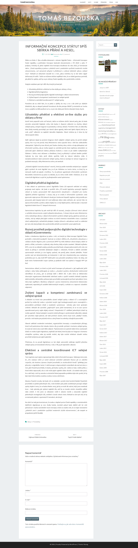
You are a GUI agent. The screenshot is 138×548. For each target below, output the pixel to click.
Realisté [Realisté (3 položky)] (107, 145)
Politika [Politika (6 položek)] (112, 138)
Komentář (29, 461)
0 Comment (66, 54)
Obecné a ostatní (105, 179)
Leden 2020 (103, 259)
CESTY (89, 2)
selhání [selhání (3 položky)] (100, 147)
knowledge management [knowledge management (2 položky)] (110, 122)
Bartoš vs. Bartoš (105, 91)
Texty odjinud (104, 199)
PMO (101, 183)
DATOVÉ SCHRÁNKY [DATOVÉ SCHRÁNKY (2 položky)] (102, 116)
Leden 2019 (103, 270)
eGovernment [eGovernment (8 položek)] (103, 119)
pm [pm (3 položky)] (99, 138)
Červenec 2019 (104, 266)
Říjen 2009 (103, 360)
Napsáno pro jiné (105, 175)
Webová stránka (30, 509)
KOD (117, 2)
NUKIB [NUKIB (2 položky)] (109, 133)
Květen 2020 (103, 255)
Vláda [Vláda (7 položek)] (100, 150)
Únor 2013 (103, 344)
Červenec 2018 (104, 294)
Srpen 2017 (103, 325)
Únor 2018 (103, 309)
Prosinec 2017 (104, 317)
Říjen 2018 (103, 282)
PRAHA (111, 2)
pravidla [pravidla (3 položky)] (100, 142)
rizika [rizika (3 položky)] (110, 145)
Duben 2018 (103, 301)
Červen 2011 (103, 352)
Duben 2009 (103, 368)
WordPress (73, 544)
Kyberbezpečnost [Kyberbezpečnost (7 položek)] (108, 125)
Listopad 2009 (104, 356)
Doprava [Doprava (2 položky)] (107, 116)
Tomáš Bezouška (27, 2)
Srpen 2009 (103, 364)
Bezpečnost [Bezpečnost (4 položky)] (105, 114)
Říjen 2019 (103, 262)
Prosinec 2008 (104, 372)
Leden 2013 (103, 348)
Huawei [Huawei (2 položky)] (111, 119)
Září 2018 (102, 286)
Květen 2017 (103, 333)
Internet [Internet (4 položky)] (100, 122)
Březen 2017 (103, 340)
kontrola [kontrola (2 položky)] (100, 125)
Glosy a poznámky (33, 422)
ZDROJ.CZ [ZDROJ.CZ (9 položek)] (107, 150)
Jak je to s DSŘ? (104, 88)
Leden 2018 (103, 313)
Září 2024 (102, 220)
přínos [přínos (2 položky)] (104, 145)
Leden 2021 (103, 239)
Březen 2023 (103, 223)
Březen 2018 (103, 305)
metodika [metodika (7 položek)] (109, 131)
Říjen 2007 (103, 375)
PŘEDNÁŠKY (104, 2)
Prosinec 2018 (104, 274)
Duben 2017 (103, 336)
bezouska (56, 54)
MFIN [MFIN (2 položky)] (114, 131)
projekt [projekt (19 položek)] (106, 141)
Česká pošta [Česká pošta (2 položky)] (100, 153)
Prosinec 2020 (104, 243)
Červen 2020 (103, 251)
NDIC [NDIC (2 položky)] (107, 133)
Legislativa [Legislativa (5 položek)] (101, 128)
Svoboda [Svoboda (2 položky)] (111, 147)
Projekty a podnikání (106, 191)
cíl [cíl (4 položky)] (114, 114)
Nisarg (86, 544)
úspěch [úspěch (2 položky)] (114, 150)
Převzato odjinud (105, 187)
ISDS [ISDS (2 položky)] (104, 122)
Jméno (28, 490)
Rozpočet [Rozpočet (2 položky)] (114, 145)
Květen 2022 (103, 231)
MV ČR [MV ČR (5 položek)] (104, 134)
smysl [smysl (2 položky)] (103, 147)
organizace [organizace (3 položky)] (113, 134)
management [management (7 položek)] (110, 128)
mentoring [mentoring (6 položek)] (102, 131)
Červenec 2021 (104, 235)
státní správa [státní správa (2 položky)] (107, 147)
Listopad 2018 (104, 278)
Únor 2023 (103, 227)
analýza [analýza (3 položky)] (100, 114)
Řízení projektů (104, 195)
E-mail (27, 500)
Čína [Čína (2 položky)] (104, 153)
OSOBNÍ (96, 2)
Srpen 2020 (103, 247)
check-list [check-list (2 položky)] (112, 114)
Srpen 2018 (103, 290)
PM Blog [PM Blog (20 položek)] (104, 137)
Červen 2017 (103, 329)
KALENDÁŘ (82, 2)
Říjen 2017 (103, 321)
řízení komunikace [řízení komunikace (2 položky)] (109, 153)
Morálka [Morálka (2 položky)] (99, 133)
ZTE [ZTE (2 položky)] (112, 150)
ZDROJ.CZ (103, 202)
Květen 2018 (103, 298)
